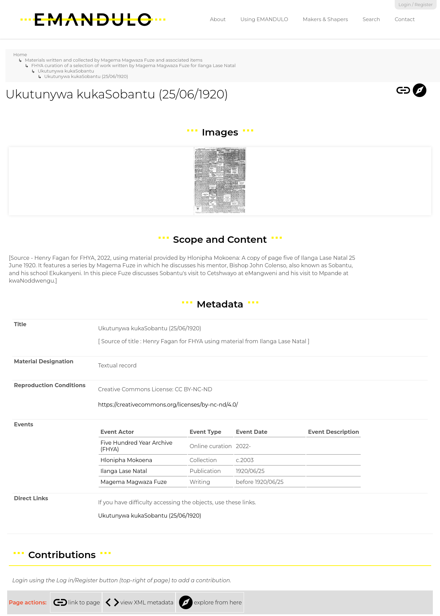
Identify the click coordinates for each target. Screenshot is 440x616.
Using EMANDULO (264, 19)
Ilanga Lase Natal (123, 471)
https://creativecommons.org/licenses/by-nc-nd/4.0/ (168, 404)
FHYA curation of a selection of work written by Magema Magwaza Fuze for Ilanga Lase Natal (133, 65)
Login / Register (415, 4)
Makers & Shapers (325, 19)
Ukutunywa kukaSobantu (66, 71)
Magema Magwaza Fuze (133, 482)
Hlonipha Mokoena (126, 460)
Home (20, 54)
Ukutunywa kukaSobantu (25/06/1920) (86, 76)
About (218, 19)
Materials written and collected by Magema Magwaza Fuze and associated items (113, 60)
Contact (405, 19)
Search (371, 19)
